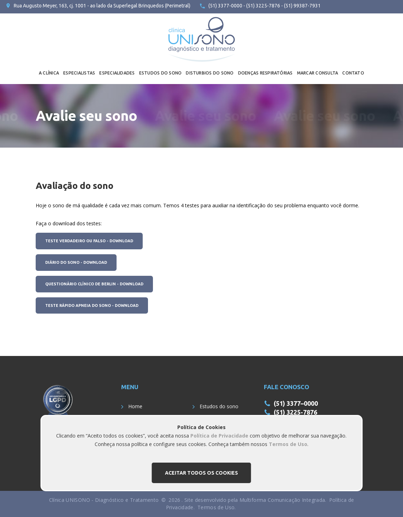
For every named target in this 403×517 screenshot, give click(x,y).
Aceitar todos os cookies (201, 473)
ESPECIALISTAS (79, 73)
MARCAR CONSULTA (317, 73)
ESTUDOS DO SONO (160, 73)
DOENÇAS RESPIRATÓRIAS (265, 73)
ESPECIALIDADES (117, 73)
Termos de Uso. (216, 507)
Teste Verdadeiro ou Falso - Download (89, 241)
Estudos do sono (219, 406)
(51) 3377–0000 (296, 403)
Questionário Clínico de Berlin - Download (94, 284)
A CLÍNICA (49, 73)
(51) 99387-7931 (302, 5)
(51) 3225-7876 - (264, 5)
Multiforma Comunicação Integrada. (282, 500)
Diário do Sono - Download (76, 262)
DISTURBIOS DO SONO (209, 73)
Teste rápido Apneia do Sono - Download (91, 305)
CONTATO (353, 73)
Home (135, 406)
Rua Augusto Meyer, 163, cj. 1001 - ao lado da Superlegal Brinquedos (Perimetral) (102, 5)
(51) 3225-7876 (295, 412)
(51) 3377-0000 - (226, 5)
